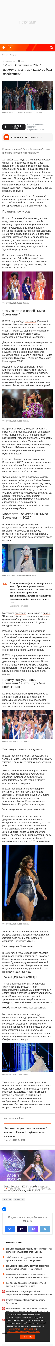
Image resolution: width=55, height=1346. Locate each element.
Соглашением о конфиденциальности (23, 1331)
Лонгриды (13, 55)
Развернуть (13, 1189)
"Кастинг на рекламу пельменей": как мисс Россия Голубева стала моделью (26, 1132)
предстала (20, 613)
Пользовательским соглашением (21, 1329)
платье (46, 613)
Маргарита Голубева (41, 527)
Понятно (27, 1337)
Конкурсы (19, 1199)
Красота (7, 1199)
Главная (5, 55)
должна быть (40, 246)
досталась (30, 321)
